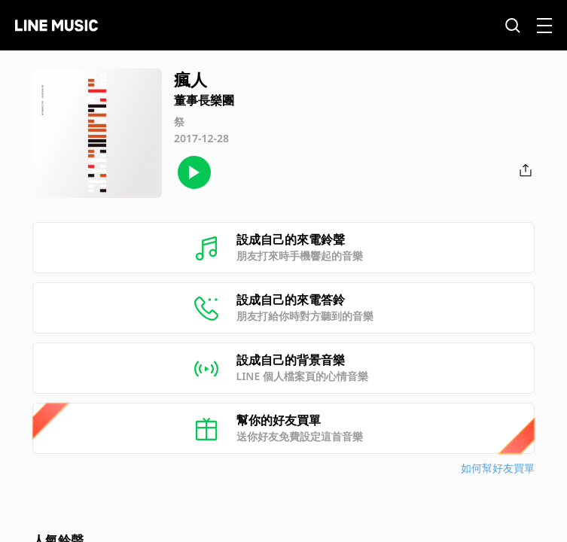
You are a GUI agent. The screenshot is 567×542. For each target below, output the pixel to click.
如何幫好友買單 (498, 468)
